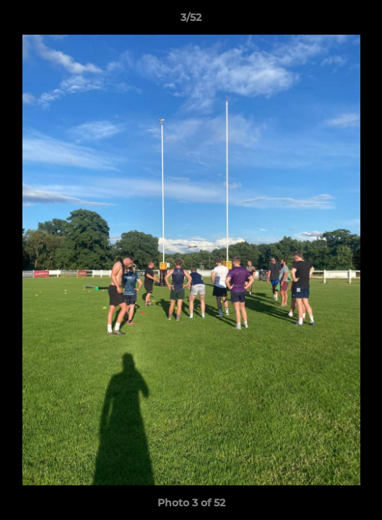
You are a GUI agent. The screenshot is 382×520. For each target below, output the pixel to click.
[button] (364, 20)
